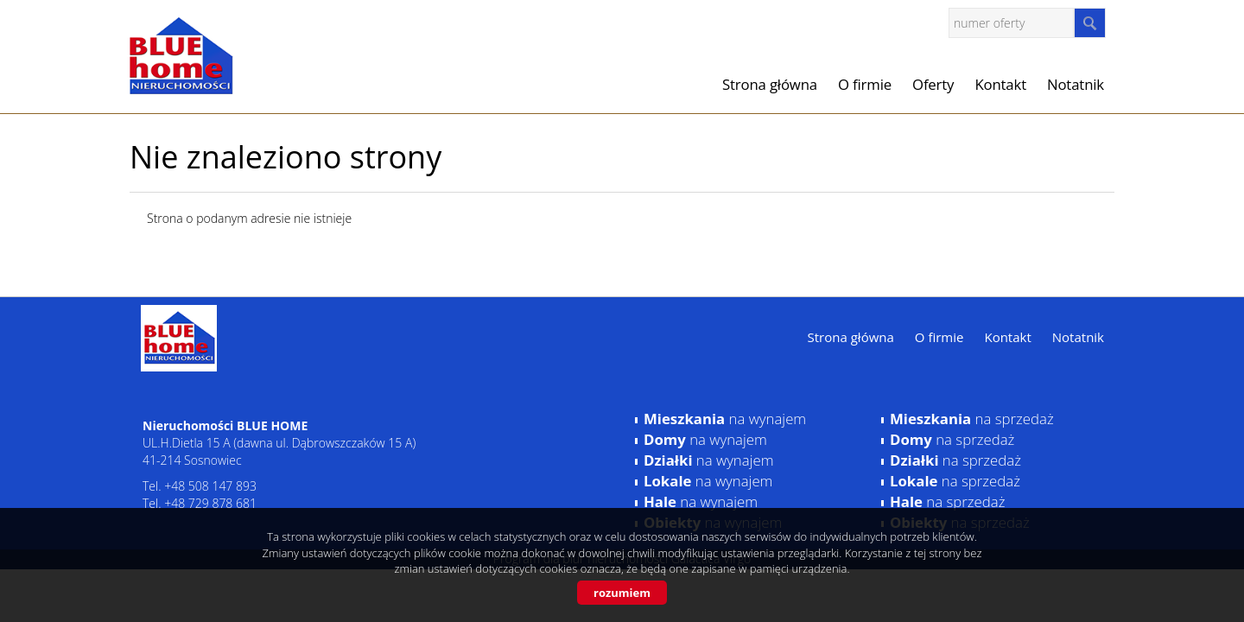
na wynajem (725, 418)
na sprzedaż (972, 418)
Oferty (933, 84)
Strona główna (769, 84)
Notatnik (1075, 84)
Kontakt (1000, 84)
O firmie (865, 84)
